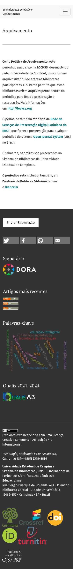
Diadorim (11, 187)
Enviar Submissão (21, 223)
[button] (11, 240)
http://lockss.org (20, 108)
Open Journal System (48, 137)
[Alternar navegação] (65, 11)
